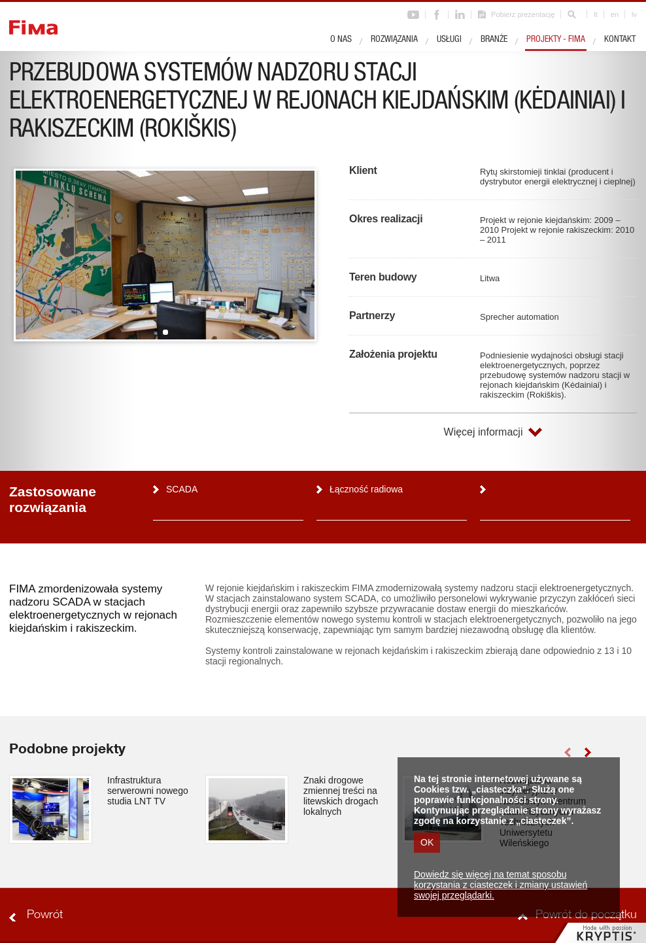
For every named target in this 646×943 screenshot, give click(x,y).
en (615, 14)
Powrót (45, 915)
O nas (341, 39)
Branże (494, 39)
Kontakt (620, 39)
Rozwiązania (394, 39)
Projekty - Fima (555, 39)
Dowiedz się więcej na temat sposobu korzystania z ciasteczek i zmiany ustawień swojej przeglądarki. (500, 884)
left (567, 752)
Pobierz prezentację (522, 14)
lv (634, 14)
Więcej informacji (483, 431)
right (587, 752)
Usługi (449, 39)
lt (596, 14)
